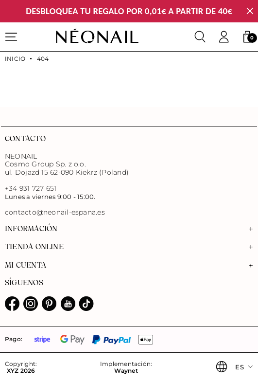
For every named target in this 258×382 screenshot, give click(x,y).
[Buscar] (200, 37)
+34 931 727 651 (30, 188)
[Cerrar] (250, 11)
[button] (247, 37)
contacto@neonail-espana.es (55, 212)
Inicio (15, 58)
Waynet (126, 370)
